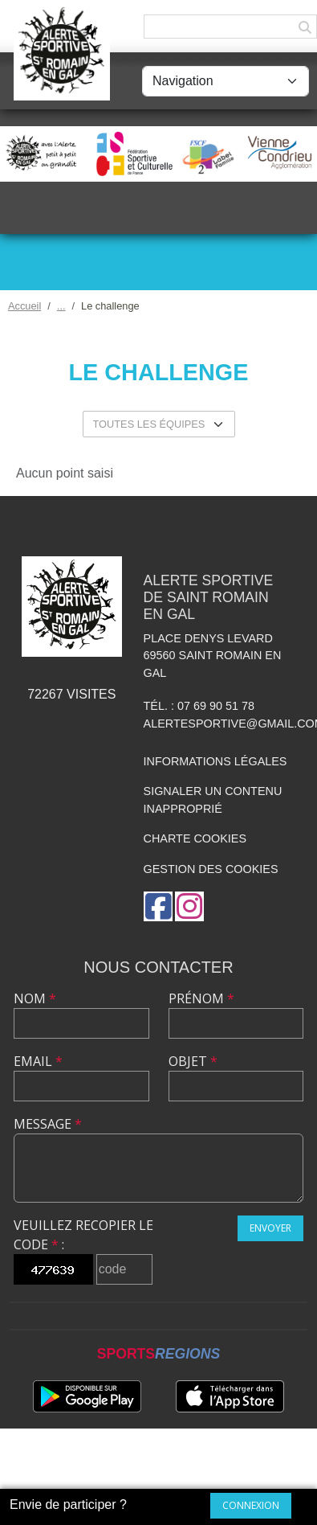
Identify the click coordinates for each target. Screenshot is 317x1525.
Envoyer (270, 1228)
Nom (35, 998)
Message (48, 1124)
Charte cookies (195, 838)
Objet (193, 1061)
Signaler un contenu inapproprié (213, 800)
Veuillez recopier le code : (83, 1234)
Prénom (201, 998)
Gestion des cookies (211, 869)
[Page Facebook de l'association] (158, 906)
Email (38, 1061)
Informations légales (215, 761)
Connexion (250, 1505)
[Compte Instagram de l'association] (189, 906)
